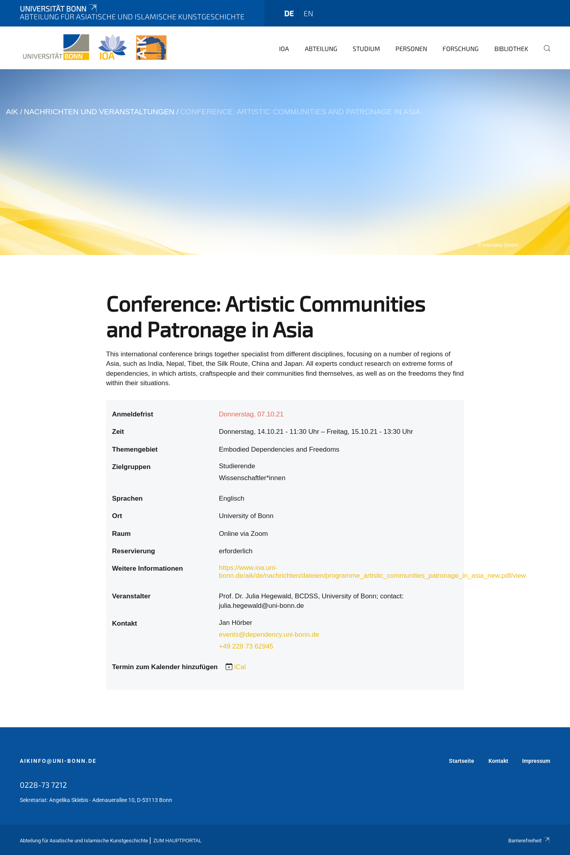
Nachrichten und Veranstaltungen (99, 112)
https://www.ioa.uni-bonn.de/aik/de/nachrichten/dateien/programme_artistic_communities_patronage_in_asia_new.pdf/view (372, 571)
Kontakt (498, 761)
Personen (411, 48)
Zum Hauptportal (177, 841)
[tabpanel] (285, 162)
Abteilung (321, 48)
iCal (240, 667)
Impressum (536, 761)
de (289, 13)
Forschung (461, 48)
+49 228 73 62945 (246, 646)
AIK (12, 112)
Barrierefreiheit (529, 841)
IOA (284, 48)
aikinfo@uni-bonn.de (58, 761)
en (308, 13)
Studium (366, 48)
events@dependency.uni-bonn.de (269, 634)
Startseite (461, 761)
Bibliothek (511, 48)
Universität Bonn (59, 8)
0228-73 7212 (43, 784)
